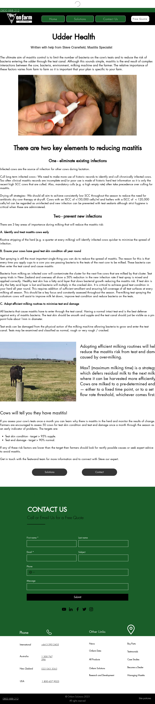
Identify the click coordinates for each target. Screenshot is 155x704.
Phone (29, 566)
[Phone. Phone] (80, 572)
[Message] (76, 587)
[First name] (51, 543)
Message (31, 580)
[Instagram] (91, 609)
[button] (80, 19)
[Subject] (102, 558)
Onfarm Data (95, 650)
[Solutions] (49, 472)
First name (32, 537)
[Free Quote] (140, 19)
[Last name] (102, 543)
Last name (83, 537)
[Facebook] (77, 609)
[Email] (51, 558)
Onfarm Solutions (97, 668)
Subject (81, 552)
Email (30, 552)
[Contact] (99, 472)
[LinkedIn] (70, 609)
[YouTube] (64, 609)
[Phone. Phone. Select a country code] (32, 572)
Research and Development (101, 675)
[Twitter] (84, 609)
